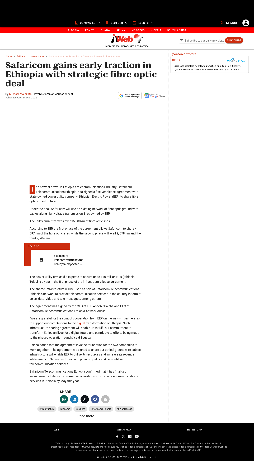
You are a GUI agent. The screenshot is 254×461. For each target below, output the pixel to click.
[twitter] (85, 399)
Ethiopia (21, 56)
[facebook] (95, 399)
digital (81, 323)
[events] (143, 23)
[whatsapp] (64, 399)
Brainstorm (194, 429)
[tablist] (127, 30)
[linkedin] (74, 399)
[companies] (87, 23)
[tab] (73, 30)
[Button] (176, 30)
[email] (105, 399)
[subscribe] (234, 40)
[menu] (7, 23)
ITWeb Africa (123, 429)
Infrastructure (37, 56)
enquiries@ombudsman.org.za (142, 450)
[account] (246, 23)
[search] (230, 23)
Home (9, 56)
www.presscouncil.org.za (88, 450)
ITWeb (55, 429)
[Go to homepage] (127, 42)
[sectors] (116, 23)
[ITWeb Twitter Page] (123, 437)
